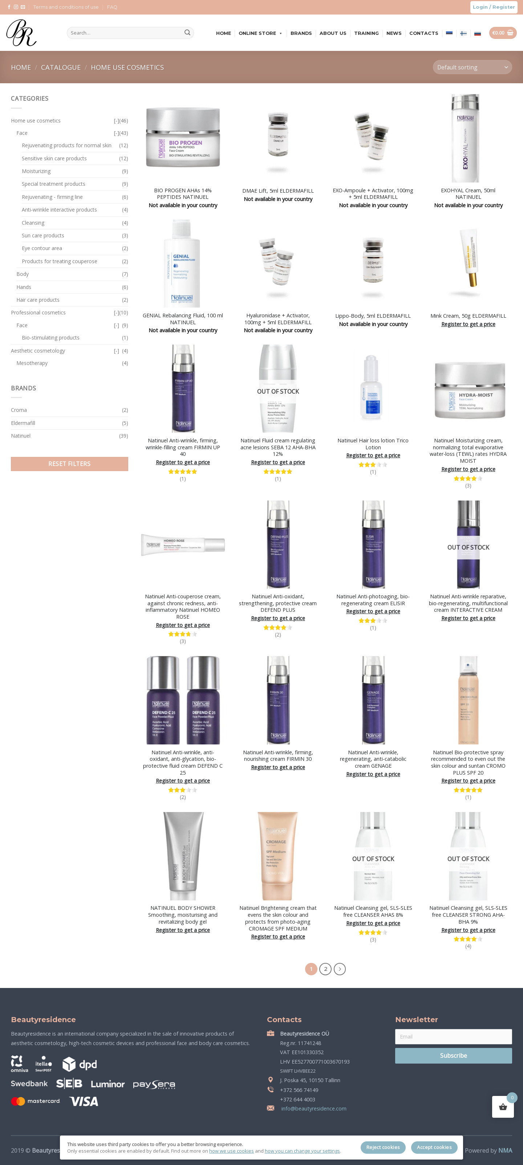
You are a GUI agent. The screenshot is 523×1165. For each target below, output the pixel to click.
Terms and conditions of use (66, 7)
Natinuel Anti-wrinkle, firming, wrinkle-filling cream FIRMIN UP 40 (183, 447)
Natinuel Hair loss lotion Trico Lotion (373, 444)
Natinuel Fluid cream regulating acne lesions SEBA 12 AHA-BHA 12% (278, 447)
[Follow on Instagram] (16, 7)
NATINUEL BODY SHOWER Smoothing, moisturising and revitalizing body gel (183, 915)
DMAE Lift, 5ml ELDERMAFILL (278, 191)
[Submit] (187, 33)
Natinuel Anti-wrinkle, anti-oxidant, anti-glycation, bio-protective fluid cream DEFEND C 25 (183, 762)
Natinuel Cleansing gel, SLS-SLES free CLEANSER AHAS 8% (373, 911)
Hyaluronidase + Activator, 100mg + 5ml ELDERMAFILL (278, 319)
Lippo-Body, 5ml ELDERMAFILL (373, 316)
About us (333, 33)
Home (223, 33)
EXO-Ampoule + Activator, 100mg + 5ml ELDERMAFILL (373, 194)
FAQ (112, 7)
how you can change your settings (302, 1151)
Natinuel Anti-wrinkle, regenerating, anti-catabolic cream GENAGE (373, 759)
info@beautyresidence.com (313, 1108)
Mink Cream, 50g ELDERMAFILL (468, 316)
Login (480, 7)
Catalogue (61, 67)
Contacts (423, 33)
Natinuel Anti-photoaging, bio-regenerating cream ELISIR (373, 600)
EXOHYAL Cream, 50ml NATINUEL (468, 194)
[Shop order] (472, 67)
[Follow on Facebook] (9, 7)
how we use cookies (231, 1151)
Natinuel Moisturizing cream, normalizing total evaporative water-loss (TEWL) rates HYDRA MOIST (468, 450)
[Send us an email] (23, 7)
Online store (261, 33)
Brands (301, 33)
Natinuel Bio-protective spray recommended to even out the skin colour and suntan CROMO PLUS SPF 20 (468, 762)
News (394, 33)
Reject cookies (383, 1147)
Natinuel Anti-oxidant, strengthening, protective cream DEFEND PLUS (278, 603)
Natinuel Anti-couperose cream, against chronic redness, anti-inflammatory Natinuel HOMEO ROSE (183, 606)
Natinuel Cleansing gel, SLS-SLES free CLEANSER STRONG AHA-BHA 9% (468, 915)
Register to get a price (468, 324)
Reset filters (69, 464)
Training (366, 33)
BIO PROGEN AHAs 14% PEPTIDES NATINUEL (183, 194)
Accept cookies (434, 1147)
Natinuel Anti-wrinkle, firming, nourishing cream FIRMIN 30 (278, 756)
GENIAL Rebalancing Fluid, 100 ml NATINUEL (183, 319)
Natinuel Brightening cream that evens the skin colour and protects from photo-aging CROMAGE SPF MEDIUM (278, 918)
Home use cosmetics (127, 67)
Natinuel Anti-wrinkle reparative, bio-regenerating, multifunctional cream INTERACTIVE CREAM (468, 603)
